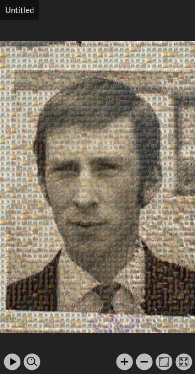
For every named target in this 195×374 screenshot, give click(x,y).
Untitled (19, 10)
